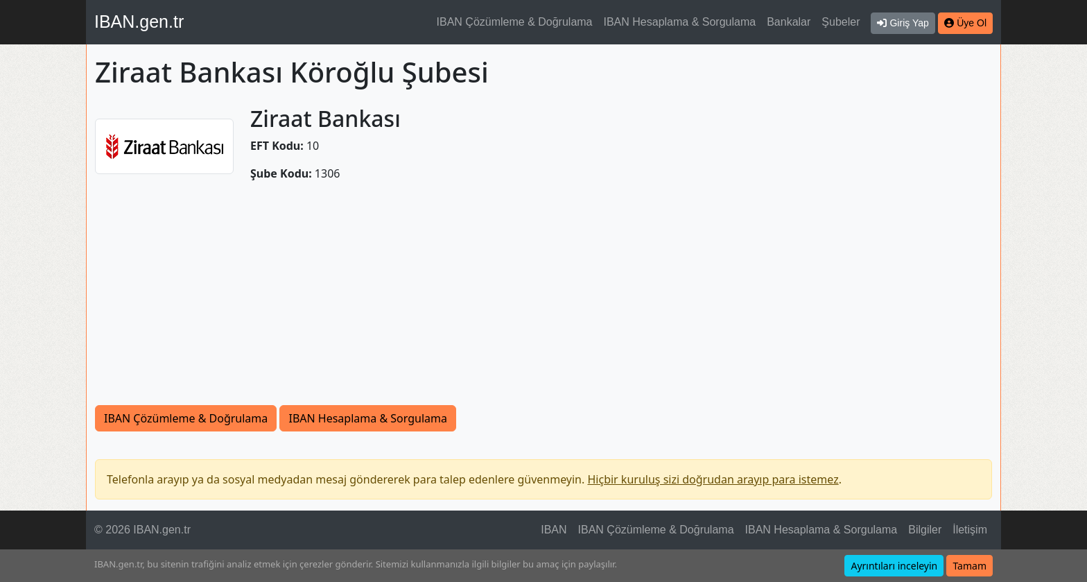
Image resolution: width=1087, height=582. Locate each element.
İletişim (970, 530)
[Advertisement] (543, 301)
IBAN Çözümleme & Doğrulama (515, 22)
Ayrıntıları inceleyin (894, 565)
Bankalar (788, 22)
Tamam (969, 565)
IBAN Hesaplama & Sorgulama (680, 22)
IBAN (553, 530)
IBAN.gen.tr (139, 21)
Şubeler (840, 22)
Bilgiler (924, 530)
